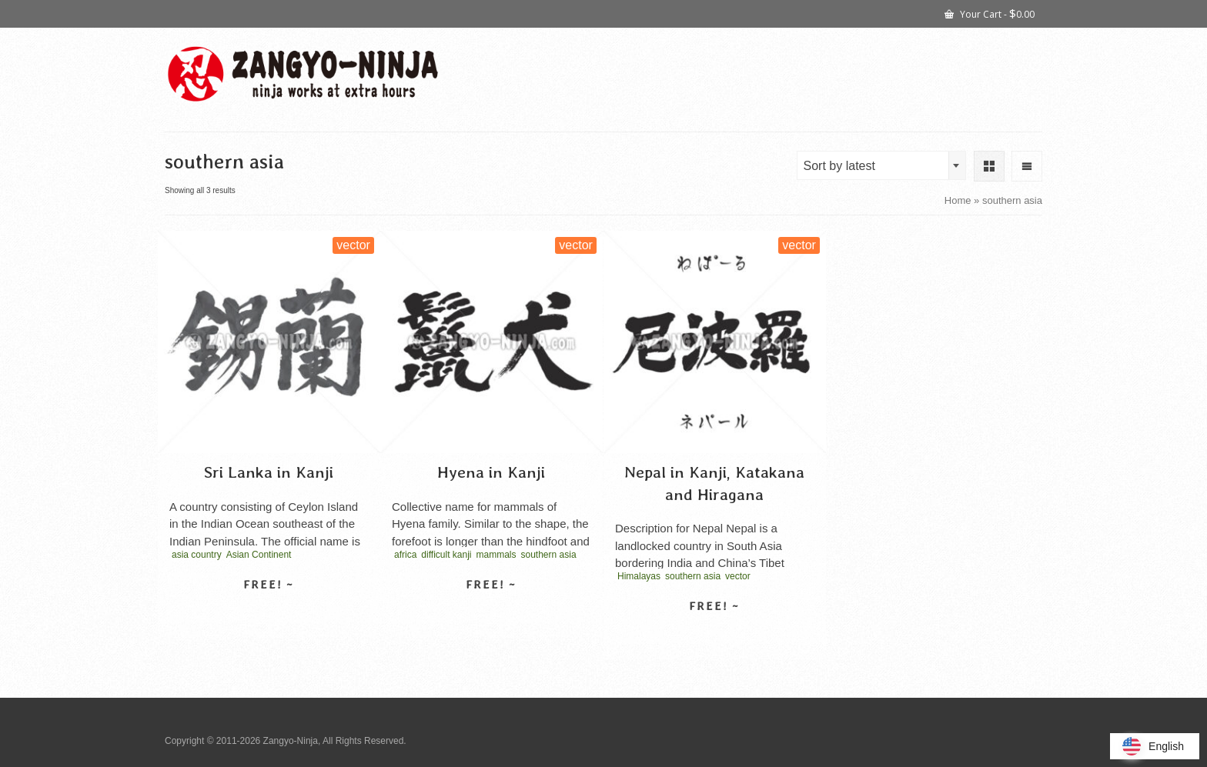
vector (738, 576)
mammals (496, 554)
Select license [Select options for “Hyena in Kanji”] (491, 611)
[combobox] (881, 165)
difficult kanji (446, 554)
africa (405, 554)
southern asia (549, 554)
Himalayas (638, 576)
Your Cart (990, 13)
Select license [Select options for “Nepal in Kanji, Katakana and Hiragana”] (714, 633)
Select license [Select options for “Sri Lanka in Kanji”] (269, 611)
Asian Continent (259, 554)
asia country (197, 554)
